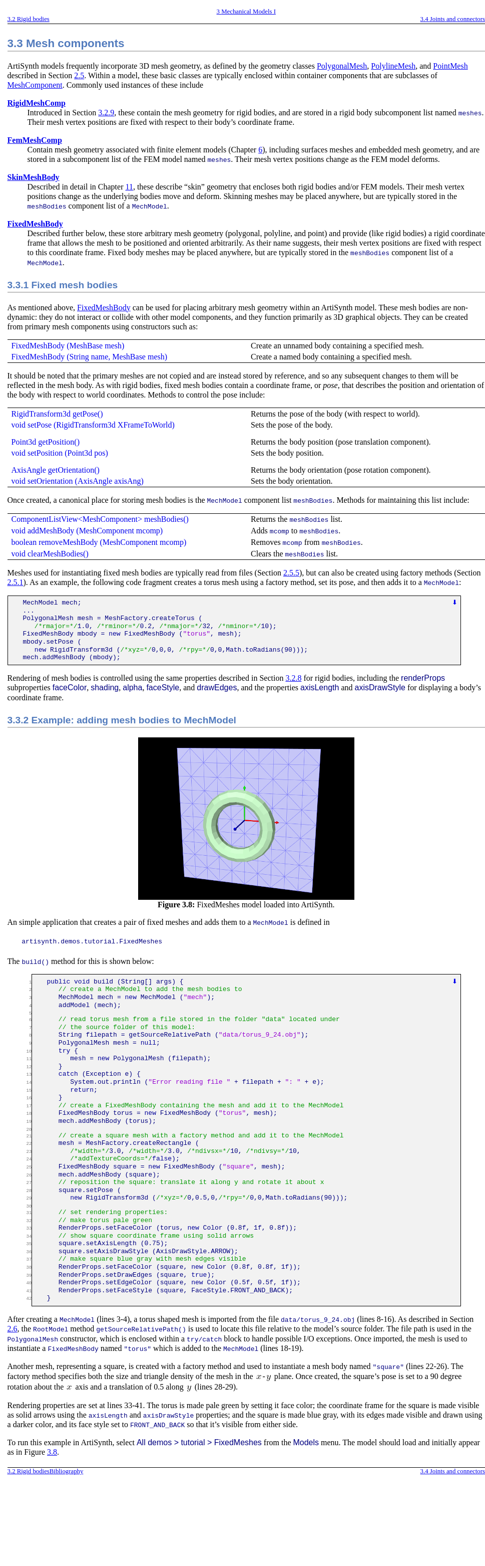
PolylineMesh (393, 66)
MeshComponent (35, 85)
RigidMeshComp (37, 103)
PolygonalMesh (342, 66)
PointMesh (450, 66)
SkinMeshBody (34, 176)
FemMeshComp (35, 139)
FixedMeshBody (35, 223)
